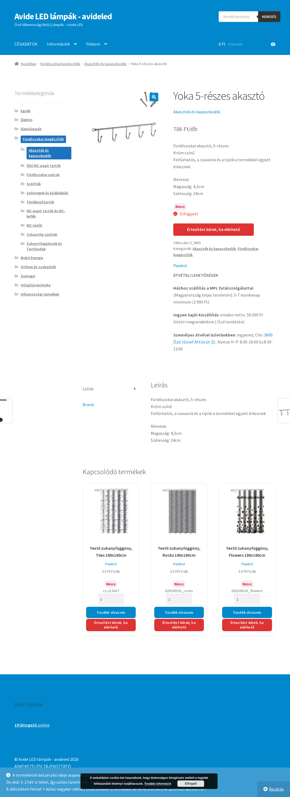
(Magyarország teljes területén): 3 (216, 295)
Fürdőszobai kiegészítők (60, 63)
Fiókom (93, 44)
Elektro (26, 119)
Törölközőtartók (40, 202)
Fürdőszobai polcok (43, 174)
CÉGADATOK (26, 44)
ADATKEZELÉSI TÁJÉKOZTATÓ (42, 766)
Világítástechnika (36, 285)
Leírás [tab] (88, 388)
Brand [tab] (88, 404)
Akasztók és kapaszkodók (105, 63)
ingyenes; (245, 335)
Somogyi (28, 276)
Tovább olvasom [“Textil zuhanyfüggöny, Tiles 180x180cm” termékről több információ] (111, 612)
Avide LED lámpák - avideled (63, 16)
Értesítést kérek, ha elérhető (213, 229)
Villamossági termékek (40, 294)
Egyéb (26, 110)
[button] (154, 97)
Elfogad (191, 783)
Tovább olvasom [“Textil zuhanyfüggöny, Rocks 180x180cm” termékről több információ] (179, 612)
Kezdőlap (28, 63)
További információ (157, 783)
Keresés (269, 16)
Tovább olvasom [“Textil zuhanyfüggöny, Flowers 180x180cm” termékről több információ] (247, 612)
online (32, 725)
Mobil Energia (32, 257)
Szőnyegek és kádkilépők (47, 192)
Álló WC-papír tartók (44, 165)
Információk (58, 44)
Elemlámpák (31, 128)
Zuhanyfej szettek (42, 234)
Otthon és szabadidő (38, 266)
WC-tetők (34, 225)
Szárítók (34, 183)
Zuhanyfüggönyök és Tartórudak (44, 246)
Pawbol (180, 265)
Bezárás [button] (276, 789)
